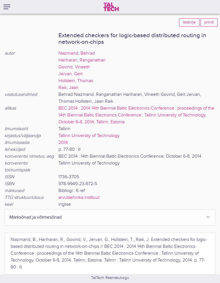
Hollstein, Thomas (75, 81)
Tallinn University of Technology (89, 135)
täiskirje (189, 22)
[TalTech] (111, 6)
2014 (63, 142)
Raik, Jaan (68, 87)
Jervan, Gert (70, 74)
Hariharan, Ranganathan (82, 60)
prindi (209, 22)
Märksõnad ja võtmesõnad (35, 217)
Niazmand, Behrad (76, 53)
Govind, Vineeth (74, 67)
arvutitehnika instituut (78, 197)
